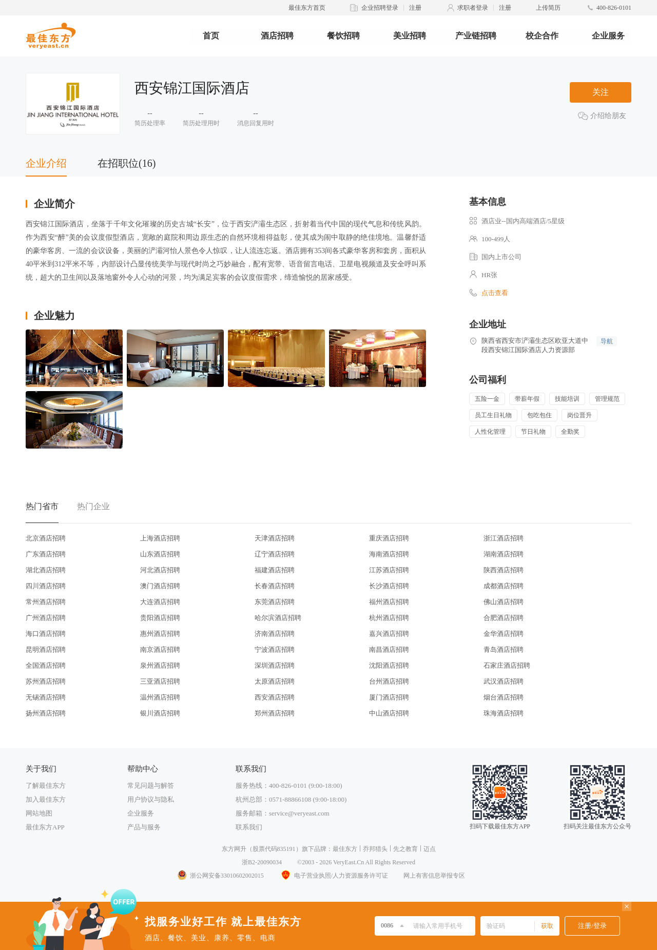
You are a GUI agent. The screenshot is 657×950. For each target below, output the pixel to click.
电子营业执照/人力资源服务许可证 (333, 875)
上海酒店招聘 (160, 538)
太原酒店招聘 (275, 681)
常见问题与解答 (150, 785)
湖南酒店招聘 (504, 554)
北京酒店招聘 (46, 538)
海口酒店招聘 (46, 633)
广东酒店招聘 (46, 554)
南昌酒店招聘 (389, 649)
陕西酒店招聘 (504, 570)
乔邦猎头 (375, 848)
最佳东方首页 (306, 7)
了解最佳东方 (46, 785)
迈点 (429, 848)
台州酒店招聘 (389, 681)
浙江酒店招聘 (504, 538)
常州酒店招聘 (46, 602)
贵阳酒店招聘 (160, 618)
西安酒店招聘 (275, 697)
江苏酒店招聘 (389, 570)
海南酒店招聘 (389, 554)
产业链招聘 (475, 35)
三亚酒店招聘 (160, 681)
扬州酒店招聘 (46, 713)
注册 (415, 7)
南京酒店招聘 (160, 649)
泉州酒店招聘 (160, 665)
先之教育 (405, 848)
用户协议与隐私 (150, 799)
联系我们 (249, 827)
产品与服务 (144, 827)
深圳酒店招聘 (275, 665)
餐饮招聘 (343, 35)
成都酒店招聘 (504, 586)
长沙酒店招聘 (389, 586)
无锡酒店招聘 (46, 697)
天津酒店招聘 (275, 538)
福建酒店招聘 (275, 570)
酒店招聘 (277, 35)
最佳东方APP (45, 827)
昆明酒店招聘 (46, 649)
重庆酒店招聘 (389, 538)
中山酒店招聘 (389, 713)
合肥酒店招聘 (504, 618)
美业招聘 (409, 35)
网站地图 (39, 813)
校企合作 (542, 35)
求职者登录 (472, 7)
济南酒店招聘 (275, 633)
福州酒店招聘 (389, 602)
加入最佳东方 (46, 799)
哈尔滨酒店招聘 (278, 618)
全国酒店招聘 (46, 665)
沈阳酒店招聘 (389, 665)
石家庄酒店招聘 (507, 665)
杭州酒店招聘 (389, 618)
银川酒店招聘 (160, 713)
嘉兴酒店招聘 (389, 633)
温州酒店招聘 (160, 697)
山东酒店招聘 (160, 554)
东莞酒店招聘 (275, 602)
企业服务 (608, 35)
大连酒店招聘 (160, 602)
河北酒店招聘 (160, 570)
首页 (211, 35)
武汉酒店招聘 (504, 681)
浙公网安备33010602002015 (220, 875)
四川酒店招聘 (46, 586)
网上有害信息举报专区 (434, 875)
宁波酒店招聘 (275, 649)
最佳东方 (345, 848)
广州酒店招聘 (46, 618)
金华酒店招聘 (504, 633)
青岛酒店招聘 (504, 649)
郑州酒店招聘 (275, 713)
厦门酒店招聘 (389, 697)
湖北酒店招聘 (46, 570)
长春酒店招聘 (275, 586)
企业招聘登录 (379, 7)
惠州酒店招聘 (160, 633)
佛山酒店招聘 (504, 602)
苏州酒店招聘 (46, 681)
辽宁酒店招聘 (275, 554)
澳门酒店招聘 (160, 586)
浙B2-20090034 (262, 862)
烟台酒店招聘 (504, 697)
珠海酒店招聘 (504, 713)
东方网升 (234, 848)
